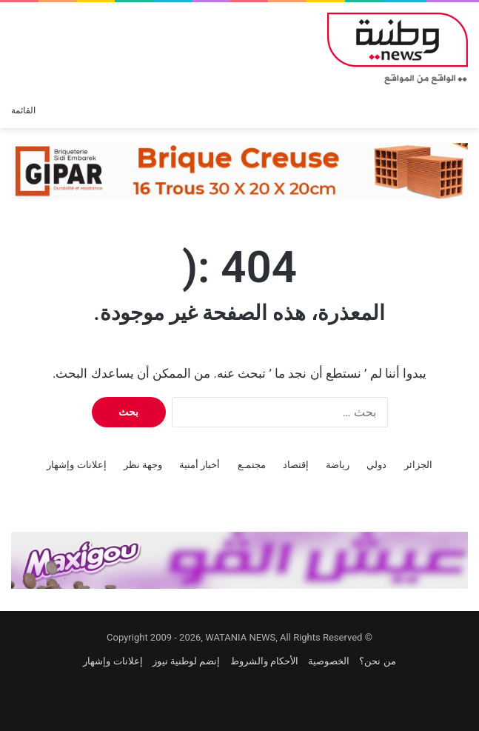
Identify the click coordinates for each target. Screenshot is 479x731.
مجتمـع (252, 464)
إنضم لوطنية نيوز (186, 661)
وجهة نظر (143, 464)
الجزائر (418, 464)
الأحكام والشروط (264, 661)
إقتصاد (296, 464)
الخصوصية (328, 661)
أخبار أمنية (199, 464)
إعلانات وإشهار (76, 464)
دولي (376, 464)
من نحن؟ (377, 661)
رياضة (337, 464)
